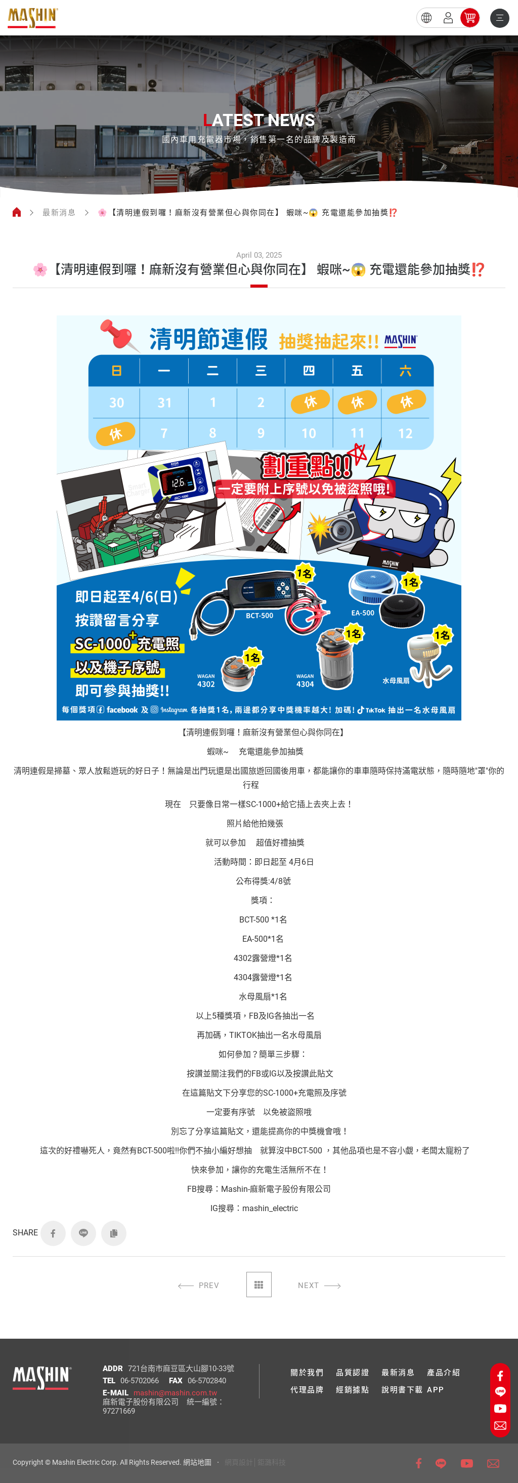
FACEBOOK (53, 1233)
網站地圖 (197, 1462)
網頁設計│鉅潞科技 (255, 1462)
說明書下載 (402, 1389)
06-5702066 (139, 1380)
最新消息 (59, 212)
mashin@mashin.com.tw (175, 1392)
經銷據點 (352, 1389)
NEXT (308, 1285)
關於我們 (307, 1372)
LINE (83, 1233)
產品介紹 (443, 1372)
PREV (209, 1285)
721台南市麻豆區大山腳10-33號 (181, 1368)
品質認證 (352, 1372)
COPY (113, 1233)
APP (436, 1389)
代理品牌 (307, 1389)
